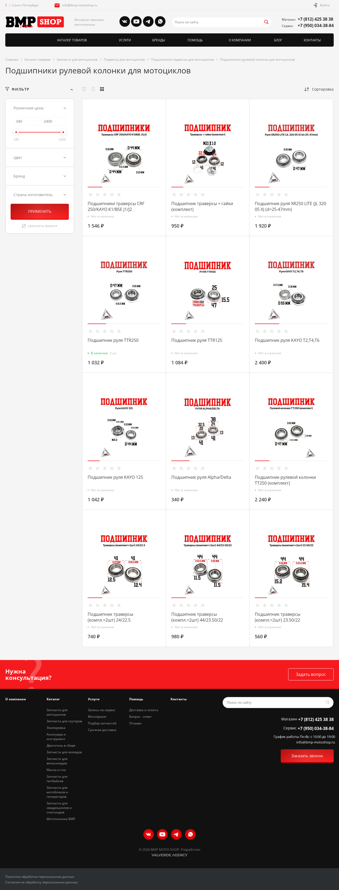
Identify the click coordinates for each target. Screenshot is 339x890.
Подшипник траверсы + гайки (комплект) (202, 206)
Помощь (136, 699)
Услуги (94, 699)
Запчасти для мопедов (64, 752)
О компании (15, 699)
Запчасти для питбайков (57, 778)
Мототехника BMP (61, 819)
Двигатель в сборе (61, 745)
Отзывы (135, 723)
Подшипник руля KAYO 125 (115, 477)
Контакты (179, 699)
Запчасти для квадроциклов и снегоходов (59, 807)
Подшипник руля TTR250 (113, 340)
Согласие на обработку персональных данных (41, 882)
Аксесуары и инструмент (56, 736)
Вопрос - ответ (140, 716)
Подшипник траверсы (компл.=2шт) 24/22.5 (110, 617)
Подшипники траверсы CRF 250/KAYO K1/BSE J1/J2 (116, 206)
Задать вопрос (311, 674)
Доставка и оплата (143, 710)
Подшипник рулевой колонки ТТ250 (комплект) (285, 480)
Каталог (53, 699)
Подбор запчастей (102, 723)
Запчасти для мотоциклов (57, 712)
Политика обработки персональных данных (39, 876)
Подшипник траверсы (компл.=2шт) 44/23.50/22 (197, 617)
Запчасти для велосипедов (57, 760)
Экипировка (56, 727)
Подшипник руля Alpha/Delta (201, 477)
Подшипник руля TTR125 (196, 340)
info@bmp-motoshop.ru (79, 5)
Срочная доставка (102, 730)
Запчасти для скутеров (64, 721)
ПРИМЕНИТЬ (39, 211)
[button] (95, 597)
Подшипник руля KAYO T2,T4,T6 (287, 340)
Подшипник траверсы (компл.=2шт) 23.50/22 (277, 617)
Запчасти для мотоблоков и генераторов (57, 792)
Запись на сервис (101, 710)
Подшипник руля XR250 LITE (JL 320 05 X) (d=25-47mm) (290, 206)
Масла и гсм (56, 770)
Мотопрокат (97, 716)
